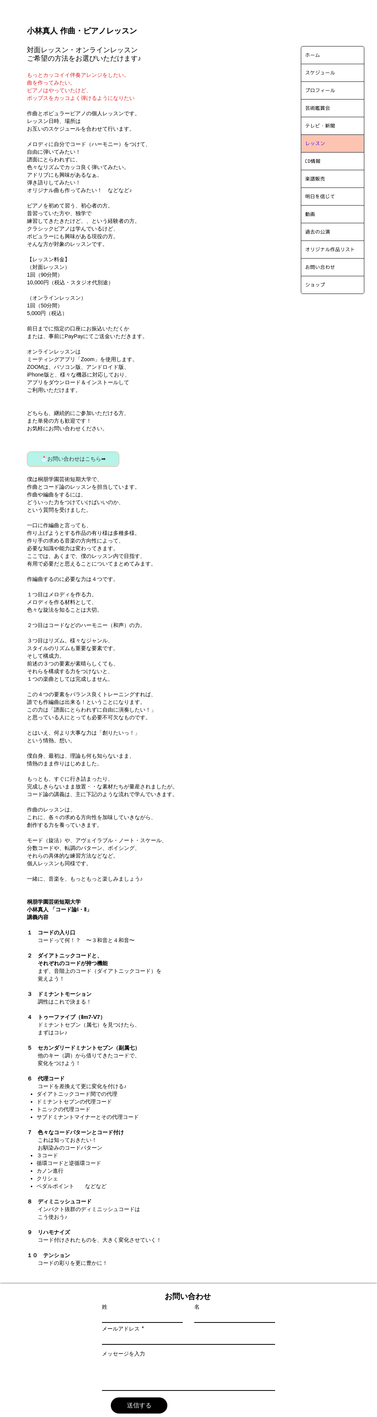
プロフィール (320, 90)
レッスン (315, 143)
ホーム (312, 54)
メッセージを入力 (123, 1353)
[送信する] (139, 1405)
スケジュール (320, 72)
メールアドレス (121, 1328)
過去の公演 (317, 231)
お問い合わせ (320, 267)
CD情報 (312, 161)
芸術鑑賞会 (317, 108)
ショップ (315, 284)
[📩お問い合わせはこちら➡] (73, 459)
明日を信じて (320, 196)
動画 (310, 214)
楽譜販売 (315, 178)
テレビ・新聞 (320, 125)
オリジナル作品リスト (330, 249)
